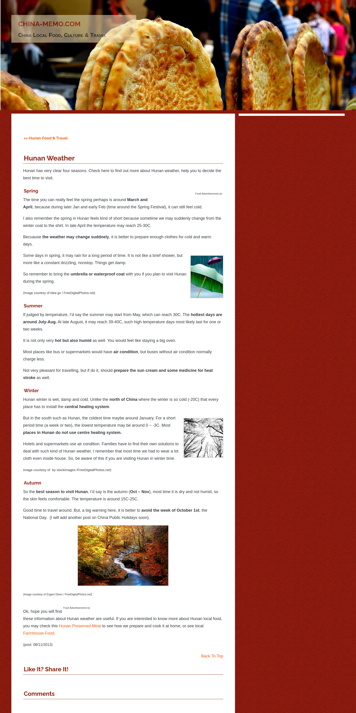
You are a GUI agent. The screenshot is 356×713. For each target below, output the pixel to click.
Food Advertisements (207, 193)
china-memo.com (49, 24)
